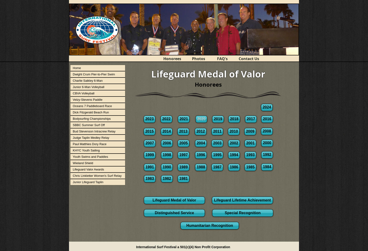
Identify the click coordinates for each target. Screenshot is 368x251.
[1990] (167, 167)
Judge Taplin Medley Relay (91, 137)
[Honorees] (172, 58)
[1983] (150, 178)
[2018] (234, 119)
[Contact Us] (249, 58)
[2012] (201, 131)
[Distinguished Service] (174, 213)
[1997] (183, 155)
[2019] (218, 119)
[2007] (150, 143)
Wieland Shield (83, 163)
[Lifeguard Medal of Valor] (174, 200)
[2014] (166, 131)
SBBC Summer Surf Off (89, 125)
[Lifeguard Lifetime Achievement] (242, 200)
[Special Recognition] (242, 213)
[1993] (250, 155)
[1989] (183, 167)
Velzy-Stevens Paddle (87, 99)
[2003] (217, 143)
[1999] (150, 155)
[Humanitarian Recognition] (209, 225)
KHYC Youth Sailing (86, 150)
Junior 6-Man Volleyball (88, 87)
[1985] (250, 167)
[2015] (149, 131)
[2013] (183, 131)
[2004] (201, 143)
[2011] (217, 131)
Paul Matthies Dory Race (90, 144)
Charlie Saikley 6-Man (88, 80)
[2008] (267, 131)
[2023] (149, 119)
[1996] (201, 155)
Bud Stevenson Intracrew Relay (94, 131)
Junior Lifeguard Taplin (88, 182)
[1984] (267, 167)
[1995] (217, 155)
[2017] (251, 119)
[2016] (267, 119)
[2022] (166, 119)
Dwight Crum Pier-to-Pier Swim (94, 74)
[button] (201, 119)
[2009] (250, 131)
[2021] (184, 119)
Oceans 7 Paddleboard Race (92, 106)
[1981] (183, 178)
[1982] (167, 178)
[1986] (234, 167)
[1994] (234, 155)
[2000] (267, 143)
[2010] (234, 131)
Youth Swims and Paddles (90, 156)
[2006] (167, 143)
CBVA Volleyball (83, 93)
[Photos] (198, 58)
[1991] (150, 167)
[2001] (250, 143)
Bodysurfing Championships (92, 118)
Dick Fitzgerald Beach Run (91, 112)
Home (77, 68)
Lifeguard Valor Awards (88, 169)
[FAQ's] (222, 58)
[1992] (267, 154)
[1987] (217, 167)
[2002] (234, 143)
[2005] (183, 143)
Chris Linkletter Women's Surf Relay (97, 176)
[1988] (201, 167)
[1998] (167, 155)
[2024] (267, 107)
